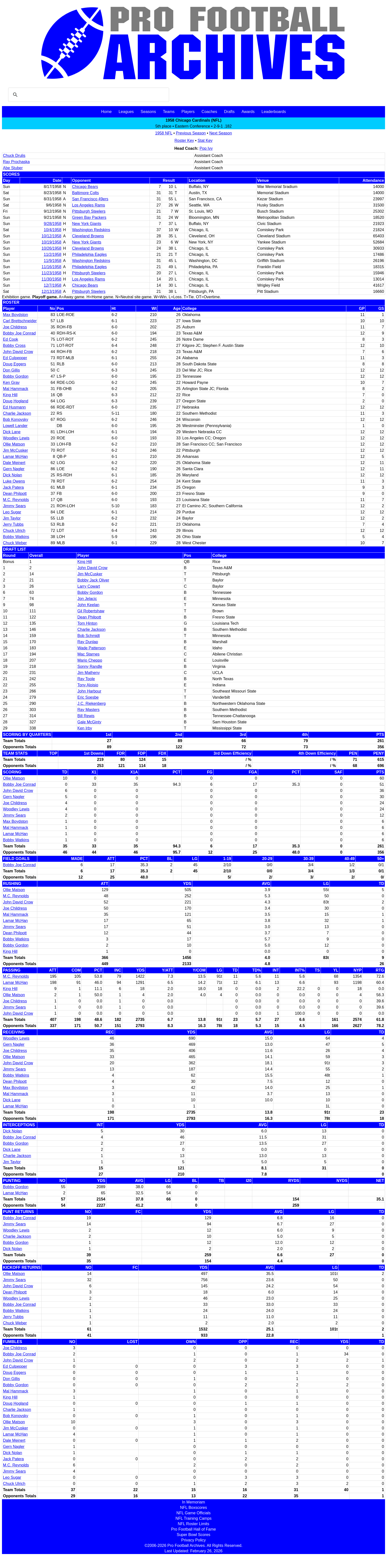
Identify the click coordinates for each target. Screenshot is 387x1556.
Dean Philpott (15, 493)
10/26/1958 (51, 248)
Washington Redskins (91, 230)
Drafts (229, 112)
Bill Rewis (85, 716)
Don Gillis (11, 370)
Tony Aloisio (87, 685)
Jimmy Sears (14, 506)
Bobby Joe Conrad (19, 333)
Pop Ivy (206, 148)
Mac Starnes (88, 654)
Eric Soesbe (87, 697)
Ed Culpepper (15, 358)
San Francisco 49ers (90, 199)
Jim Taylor (12, 518)
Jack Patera (13, 487)
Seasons (148, 112)
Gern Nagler (13, 469)
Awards (247, 112)
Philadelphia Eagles (89, 254)
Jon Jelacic (87, 599)
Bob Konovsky (15, 419)
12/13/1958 (51, 291)
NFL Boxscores (193, 1507)
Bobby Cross (14, 345)
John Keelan (88, 605)
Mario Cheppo (89, 660)
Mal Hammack (15, 389)
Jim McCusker (15, 450)
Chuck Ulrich (14, 530)
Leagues (126, 112)
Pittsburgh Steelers (88, 211)
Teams (168, 112)
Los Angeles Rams (88, 205)
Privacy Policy (193, 1540)
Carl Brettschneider (20, 321)
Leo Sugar (12, 512)
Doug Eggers (14, 364)
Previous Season (191, 133)
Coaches (209, 112)
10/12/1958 (51, 236)
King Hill (10, 395)
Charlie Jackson (17, 413)
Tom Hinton (87, 623)
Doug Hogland (15, 401)
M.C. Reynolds (16, 500)
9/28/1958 (52, 224)
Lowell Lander (15, 426)
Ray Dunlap (87, 642)
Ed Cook (10, 339)
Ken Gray (11, 382)
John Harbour (89, 691)
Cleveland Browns (88, 236)
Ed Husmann (14, 407)
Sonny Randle (89, 666)
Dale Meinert (14, 463)
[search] (88, 95)
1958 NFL (163, 133)
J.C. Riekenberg (91, 703)
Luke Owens (14, 481)
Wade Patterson (91, 648)
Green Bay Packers (89, 217)
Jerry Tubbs (13, 524)
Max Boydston (15, 315)
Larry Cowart (88, 586)
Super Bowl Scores (193, 1535)
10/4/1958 (52, 230)
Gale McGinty (89, 722)
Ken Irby (84, 728)
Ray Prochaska (16, 162)
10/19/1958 (51, 242)
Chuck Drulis (14, 155)
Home (106, 112)
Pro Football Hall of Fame (193, 1529)
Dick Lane (11, 432)
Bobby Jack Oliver (93, 580)
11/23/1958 (51, 273)
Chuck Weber (15, 543)
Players (187, 112)
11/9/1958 (52, 261)
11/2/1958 (52, 254)
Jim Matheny (88, 673)
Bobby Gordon (15, 376)
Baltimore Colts (85, 193)
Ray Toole (86, 679)
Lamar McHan (15, 456)
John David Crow (18, 352)
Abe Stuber (13, 168)
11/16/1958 (51, 267)
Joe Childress (15, 327)
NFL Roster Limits (193, 1524)
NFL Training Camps (193, 1518)
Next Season (220, 133)
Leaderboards (273, 112)
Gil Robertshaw (90, 611)
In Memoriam (193, 1502)
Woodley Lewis (16, 438)
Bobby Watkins (16, 537)
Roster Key (184, 140)
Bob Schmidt (88, 636)
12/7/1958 (52, 285)
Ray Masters (88, 710)
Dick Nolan (12, 475)
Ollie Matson (14, 444)
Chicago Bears (85, 187)
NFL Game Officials (193, 1513)
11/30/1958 (51, 279)
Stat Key (205, 140)
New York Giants (86, 224)
